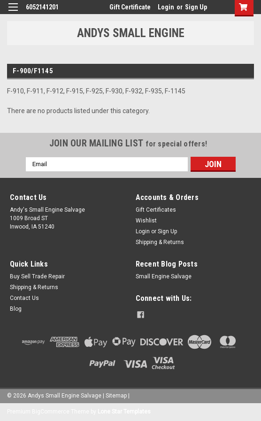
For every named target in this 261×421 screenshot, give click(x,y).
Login (166, 7)
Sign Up (196, 7)
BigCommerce (50, 411)
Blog (16, 309)
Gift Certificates (156, 210)
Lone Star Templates (124, 411)
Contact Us (24, 298)
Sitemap (116, 395)
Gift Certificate (130, 7)
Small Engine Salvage (164, 276)
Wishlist (146, 220)
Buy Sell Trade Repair (37, 276)
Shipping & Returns (160, 242)
